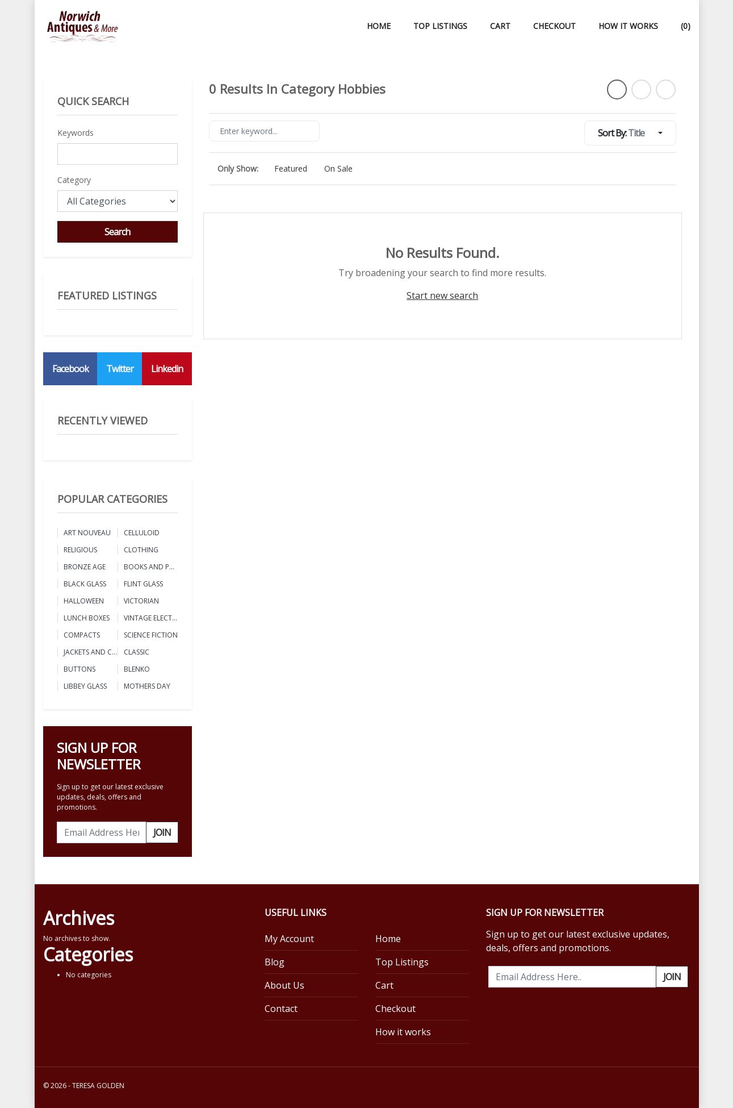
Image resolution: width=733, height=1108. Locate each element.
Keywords (75, 132)
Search (117, 232)
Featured (290, 168)
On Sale (338, 168)
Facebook (70, 369)
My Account (289, 938)
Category (74, 179)
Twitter (119, 369)
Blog (274, 962)
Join (162, 832)
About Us (284, 985)
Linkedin (167, 369)
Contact (281, 1008)
